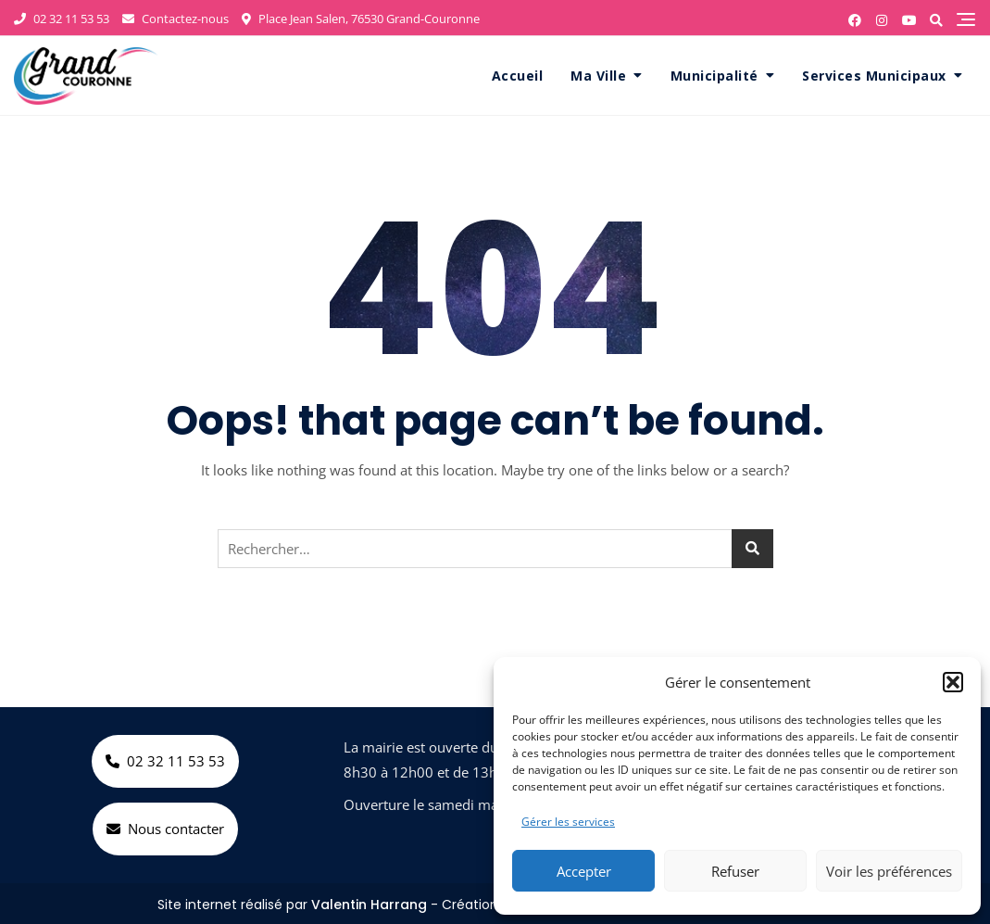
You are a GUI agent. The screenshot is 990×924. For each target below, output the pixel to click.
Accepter (584, 871)
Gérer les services (568, 821)
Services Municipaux (874, 75)
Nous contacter (165, 828)
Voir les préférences (889, 871)
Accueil (518, 75)
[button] (953, 682)
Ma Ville (598, 75)
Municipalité (714, 75)
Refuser (735, 871)
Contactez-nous (175, 18)
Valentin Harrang (369, 904)
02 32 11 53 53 (61, 18)
